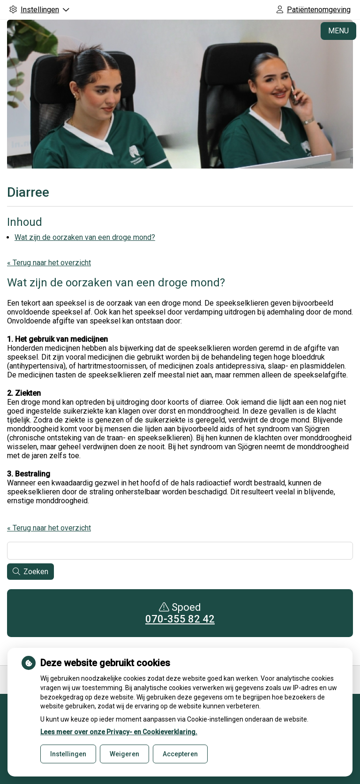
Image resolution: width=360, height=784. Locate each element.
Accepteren (180, 754)
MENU (338, 30)
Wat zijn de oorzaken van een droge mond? (85, 237)
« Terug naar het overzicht (49, 262)
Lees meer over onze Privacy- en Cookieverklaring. (118, 732)
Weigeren (124, 754)
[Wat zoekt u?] (180, 551)
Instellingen (68, 754)
